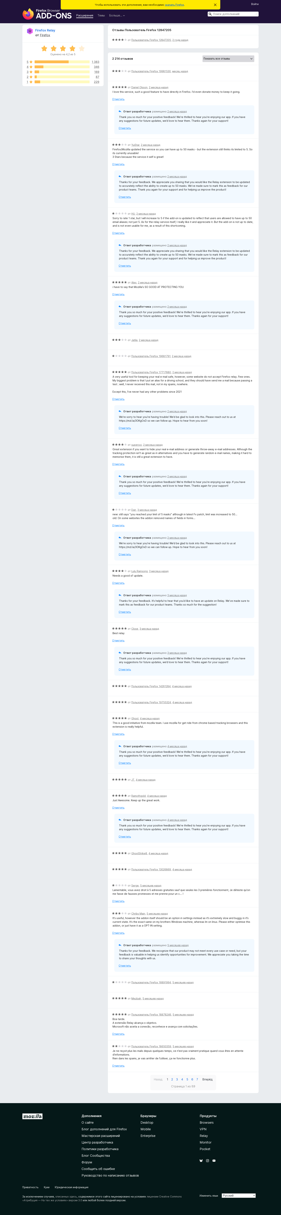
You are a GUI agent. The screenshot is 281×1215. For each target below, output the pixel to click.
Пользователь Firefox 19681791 (150, 356)
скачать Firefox (174, 4)
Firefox (45, 35)
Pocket (205, 1149)
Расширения (84, 15)
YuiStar (135, 144)
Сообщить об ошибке (98, 1169)
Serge (135, 885)
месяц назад (180, 71)
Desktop (146, 1122)
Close (134, 628)
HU (133, 213)
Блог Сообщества (96, 1155)
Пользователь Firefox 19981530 (151, 71)
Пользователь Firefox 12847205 (151, 39)
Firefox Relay (45, 30)
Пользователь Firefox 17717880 (151, 372)
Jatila (134, 340)
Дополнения (91, 1116)
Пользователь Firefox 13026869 (151, 869)
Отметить (118, 99)
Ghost (135, 718)
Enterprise (147, 1136)
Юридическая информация (71, 1187)
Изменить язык (209, 1195)
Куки (46, 1187)
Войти (255, 4)
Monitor (205, 1142)
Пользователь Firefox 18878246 (151, 1014)
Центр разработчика (97, 1142)
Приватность (30, 1187)
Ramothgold (138, 795)
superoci (136, 444)
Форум (87, 1162)
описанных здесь (66, 1196)
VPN (203, 1129)
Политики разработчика (100, 1149)
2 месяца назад (158, 87)
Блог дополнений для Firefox (104, 1129)
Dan (133, 509)
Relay (204, 1136)
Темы (101, 15)
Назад (158, 1079)
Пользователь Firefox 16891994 (151, 982)
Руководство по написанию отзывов (110, 1175)
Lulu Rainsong (139, 571)
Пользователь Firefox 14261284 (151, 686)
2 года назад (180, 39)
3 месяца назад (147, 509)
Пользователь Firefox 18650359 (151, 1046)
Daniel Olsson (139, 87)
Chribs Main (138, 913)
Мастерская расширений (101, 1136)
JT (132, 779)
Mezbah (136, 998)
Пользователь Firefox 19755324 (151, 702)
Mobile (145, 1129)
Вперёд (207, 1079)
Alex (134, 282)
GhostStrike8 (139, 853)
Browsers (207, 1122)
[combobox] (233, 14)
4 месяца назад (182, 686)
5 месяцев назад (150, 885)
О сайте (88, 1122)
